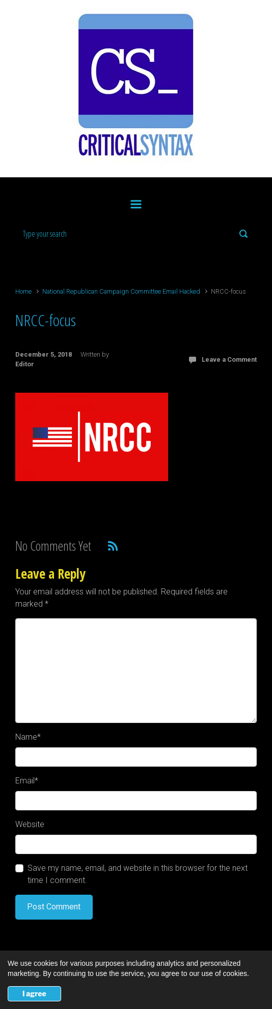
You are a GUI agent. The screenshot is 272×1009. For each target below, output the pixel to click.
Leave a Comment (229, 359)
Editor (24, 364)
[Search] (136, 233)
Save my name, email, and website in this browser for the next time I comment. (138, 874)
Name (28, 737)
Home (23, 291)
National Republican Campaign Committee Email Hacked (121, 291)
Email (26, 780)
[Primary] (136, 202)
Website (29, 824)
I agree (34, 993)
